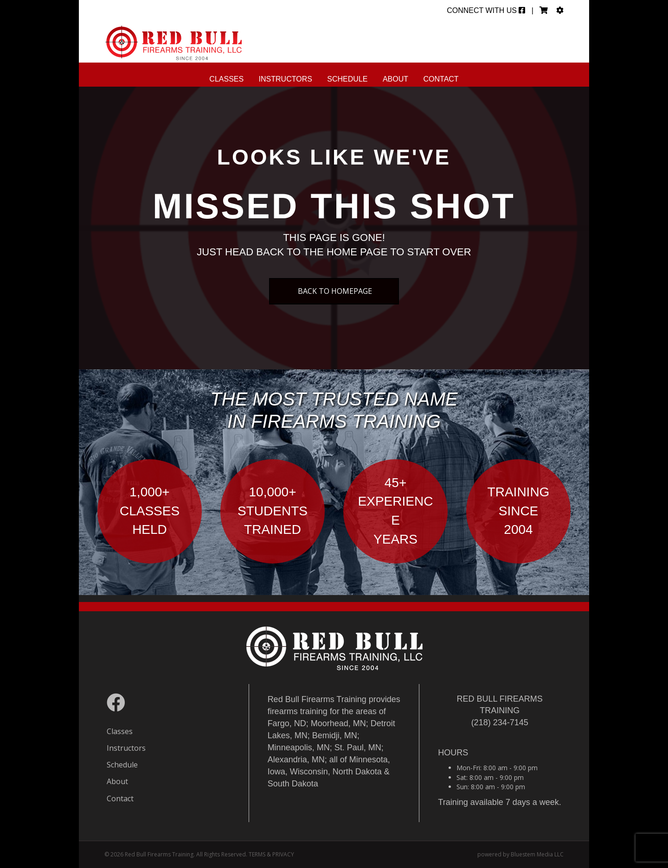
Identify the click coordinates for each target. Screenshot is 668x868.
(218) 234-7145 (499, 722)
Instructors (285, 79)
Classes (226, 79)
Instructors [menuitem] (126, 748)
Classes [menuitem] (120, 731)
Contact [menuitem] (120, 798)
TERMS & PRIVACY (271, 854)
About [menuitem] (117, 781)
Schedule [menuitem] (122, 765)
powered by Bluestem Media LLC (520, 854)
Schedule (347, 79)
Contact (441, 79)
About (395, 79)
